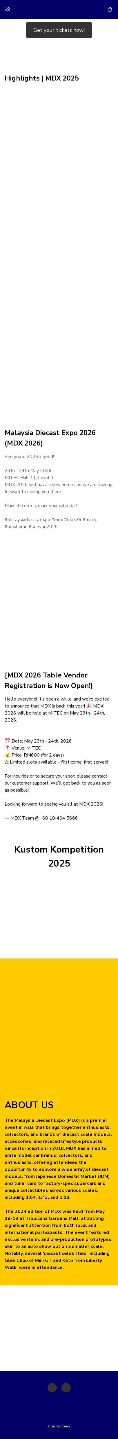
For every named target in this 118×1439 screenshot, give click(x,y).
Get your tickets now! (59, 30)
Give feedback (59, 1426)
